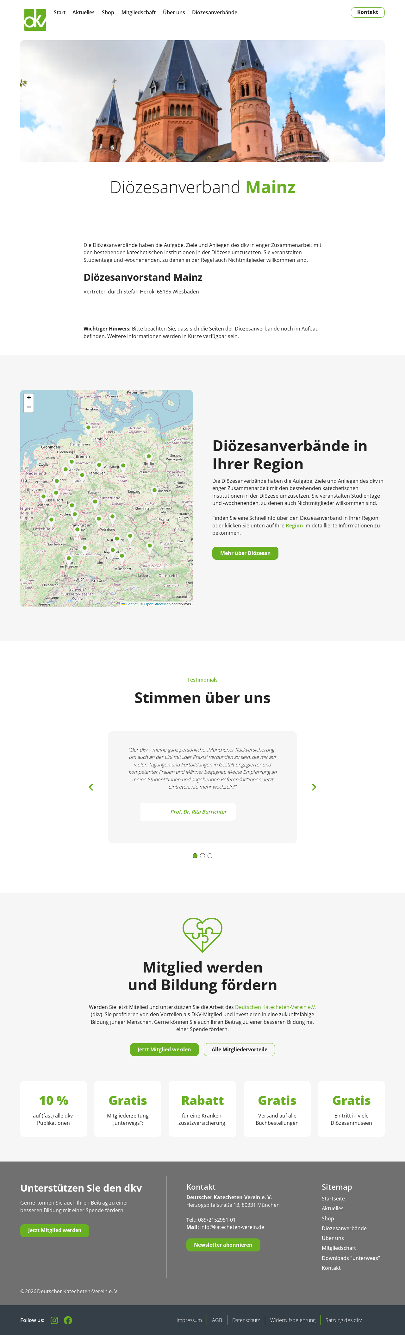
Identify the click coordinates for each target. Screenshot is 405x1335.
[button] (82, 478)
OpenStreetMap (157, 604)
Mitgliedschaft (139, 12)
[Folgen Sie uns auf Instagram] (54, 1320)
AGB (217, 1320)
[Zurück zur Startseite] (35, 20)
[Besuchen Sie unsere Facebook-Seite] (68, 1320)
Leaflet (129, 604)
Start (59, 12)
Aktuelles (83, 12)
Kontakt (367, 12)
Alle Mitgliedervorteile (239, 1049)
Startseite (333, 1198)
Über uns (174, 12)
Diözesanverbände (214, 12)
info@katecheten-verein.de (232, 1227)
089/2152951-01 (217, 1219)
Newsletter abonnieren (223, 1244)
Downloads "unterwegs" (351, 1258)
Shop (108, 12)
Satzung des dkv (344, 1320)
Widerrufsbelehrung (292, 1320)
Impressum (189, 1320)
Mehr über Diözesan (245, 553)
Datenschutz (246, 1320)
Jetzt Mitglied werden (164, 1049)
